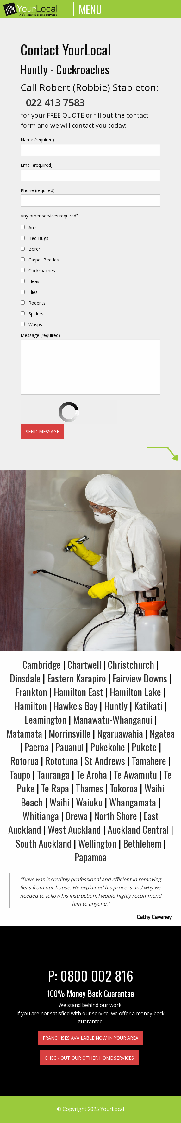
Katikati (148, 705)
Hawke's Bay (75, 705)
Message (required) (40, 335)
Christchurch (131, 664)
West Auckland (74, 829)
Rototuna (61, 760)
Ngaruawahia (120, 733)
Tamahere (149, 760)
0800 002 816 (96, 975)
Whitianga (40, 815)
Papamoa (91, 856)
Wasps (35, 324)
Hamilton (31, 705)
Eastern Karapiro (76, 678)
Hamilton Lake (135, 691)
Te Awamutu (135, 774)
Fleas (33, 281)
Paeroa (37, 746)
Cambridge (41, 664)
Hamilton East (78, 691)
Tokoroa (124, 788)
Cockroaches (41, 271)
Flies (33, 292)
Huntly (116, 705)
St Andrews (104, 760)
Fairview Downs (140, 678)
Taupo (19, 774)
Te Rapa (55, 788)
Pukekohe (107, 746)
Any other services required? (49, 216)
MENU (90, 9)
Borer (34, 249)
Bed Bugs (38, 238)
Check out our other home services (89, 1058)
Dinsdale (25, 678)
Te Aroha (91, 774)
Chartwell (84, 664)
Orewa (77, 815)
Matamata (24, 733)
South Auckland (44, 843)
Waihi (59, 802)
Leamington (45, 719)
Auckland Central (138, 829)
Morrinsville (70, 733)
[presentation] (69, 412)
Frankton (31, 691)
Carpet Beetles (43, 260)
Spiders (35, 314)
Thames (89, 788)
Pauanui (69, 746)
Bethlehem (142, 843)
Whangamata (132, 802)
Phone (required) (38, 190)
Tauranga (53, 774)
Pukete (144, 746)
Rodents (37, 303)
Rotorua (24, 760)
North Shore (115, 815)
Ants (33, 227)
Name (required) (37, 140)
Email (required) (37, 165)
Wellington (97, 843)
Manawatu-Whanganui (112, 719)
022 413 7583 (55, 102)
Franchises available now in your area (90, 1038)
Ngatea (162, 733)
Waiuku (89, 802)
